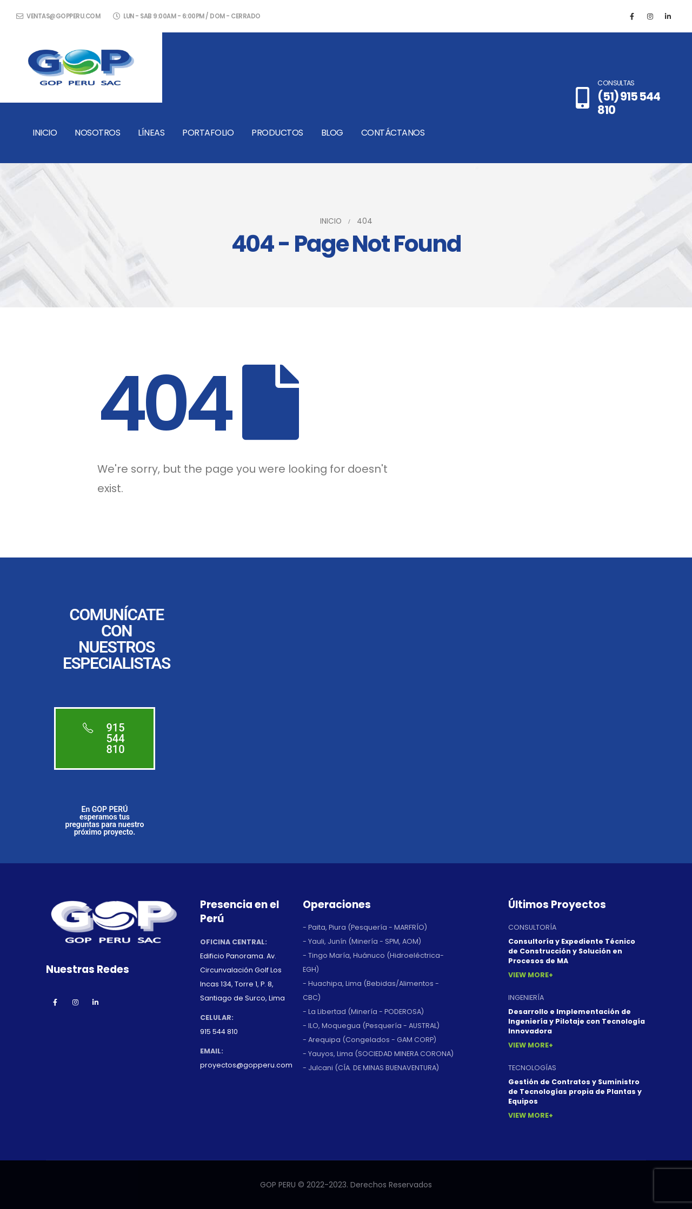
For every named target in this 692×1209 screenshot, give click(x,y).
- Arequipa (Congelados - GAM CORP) (369, 1039)
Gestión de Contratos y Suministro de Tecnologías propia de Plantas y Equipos (575, 1091)
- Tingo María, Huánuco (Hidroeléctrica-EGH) (373, 962)
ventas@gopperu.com (58, 16)
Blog (332, 132)
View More (528, 974)
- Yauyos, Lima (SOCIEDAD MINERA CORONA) (378, 1053)
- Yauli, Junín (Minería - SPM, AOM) (362, 941)
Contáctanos (393, 132)
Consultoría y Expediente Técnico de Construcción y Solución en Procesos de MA (571, 951)
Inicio (44, 132)
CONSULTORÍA (532, 927)
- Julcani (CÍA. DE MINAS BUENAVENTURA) (371, 1067)
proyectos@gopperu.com (246, 1065)
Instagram (75, 1002)
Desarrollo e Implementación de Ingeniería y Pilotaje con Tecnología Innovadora (576, 1021)
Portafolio (208, 132)
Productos (277, 132)
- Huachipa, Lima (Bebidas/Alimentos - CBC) (371, 990)
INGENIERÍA (526, 997)
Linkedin (95, 1002)
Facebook (55, 1002)
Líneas (151, 132)
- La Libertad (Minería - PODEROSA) (363, 1011)
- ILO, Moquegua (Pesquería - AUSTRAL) (371, 1025)
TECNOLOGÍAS (532, 1067)
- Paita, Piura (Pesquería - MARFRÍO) (365, 927)
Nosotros (97, 132)
